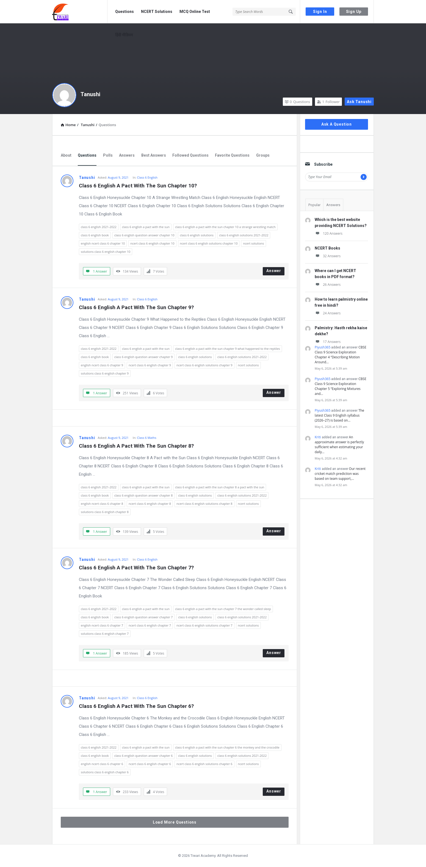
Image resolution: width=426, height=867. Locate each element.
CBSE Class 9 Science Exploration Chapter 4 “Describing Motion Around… (340, 354)
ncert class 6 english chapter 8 (150, 504)
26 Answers (328, 284)
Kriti (318, 437)
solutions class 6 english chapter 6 (105, 772)
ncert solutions (253, 243)
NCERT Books (327, 248)
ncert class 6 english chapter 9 (150, 365)
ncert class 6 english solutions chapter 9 (204, 365)
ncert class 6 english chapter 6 (150, 764)
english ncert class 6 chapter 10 (103, 243)
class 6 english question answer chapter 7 (143, 617)
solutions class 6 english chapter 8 (105, 512)
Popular (314, 205)
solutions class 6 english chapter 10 (105, 252)
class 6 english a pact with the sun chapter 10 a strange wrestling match (225, 227)
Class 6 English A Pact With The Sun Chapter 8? (136, 446)
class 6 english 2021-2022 (99, 227)
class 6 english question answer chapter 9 (143, 357)
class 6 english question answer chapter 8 (143, 495)
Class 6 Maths (146, 438)
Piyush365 (322, 347)
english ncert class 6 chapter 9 (102, 365)
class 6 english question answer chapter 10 (144, 235)
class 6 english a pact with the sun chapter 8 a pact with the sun (219, 487)
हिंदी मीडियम (124, 35)
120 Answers (328, 233)
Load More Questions (175, 822)
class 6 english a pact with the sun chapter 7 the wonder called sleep (223, 609)
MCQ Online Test (194, 11)
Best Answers (153, 155)
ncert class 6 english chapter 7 (150, 625)
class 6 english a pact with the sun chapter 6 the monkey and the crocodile (227, 747)
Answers (127, 155)
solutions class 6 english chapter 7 (105, 633)
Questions (124, 11)
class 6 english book (95, 235)
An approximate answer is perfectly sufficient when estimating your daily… (339, 444)
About (66, 155)
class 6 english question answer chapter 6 (143, 756)
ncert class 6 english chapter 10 (152, 243)
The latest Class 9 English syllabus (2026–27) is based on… (339, 415)
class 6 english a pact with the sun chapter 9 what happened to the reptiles (227, 349)
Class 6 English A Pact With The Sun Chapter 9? (136, 307)
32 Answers (328, 256)
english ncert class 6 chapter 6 (102, 764)
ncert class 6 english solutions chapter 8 (204, 504)
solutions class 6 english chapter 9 (105, 373)
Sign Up (354, 11)
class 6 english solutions (197, 235)
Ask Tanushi (359, 101)
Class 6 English (147, 177)
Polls (108, 155)
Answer (273, 270)
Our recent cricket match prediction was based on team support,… (340, 473)
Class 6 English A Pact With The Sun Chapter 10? (138, 185)
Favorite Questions (232, 155)
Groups (263, 155)
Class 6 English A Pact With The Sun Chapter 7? (136, 567)
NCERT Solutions (156, 11)
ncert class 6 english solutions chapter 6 (204, 764)
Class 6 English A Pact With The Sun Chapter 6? (136, 706)
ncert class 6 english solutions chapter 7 (204, 625)
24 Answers (328, 313)
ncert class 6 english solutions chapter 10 (209, 243)
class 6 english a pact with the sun (146, 227)
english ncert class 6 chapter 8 (102, 504)
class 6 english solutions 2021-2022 (243, 235)
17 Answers (328, 341)
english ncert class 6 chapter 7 (102, 625)
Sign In (320, 11)
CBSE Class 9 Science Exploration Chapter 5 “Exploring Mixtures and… (340, 386)
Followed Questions (190, 155)
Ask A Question (336, 124)
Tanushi (90, 94)
